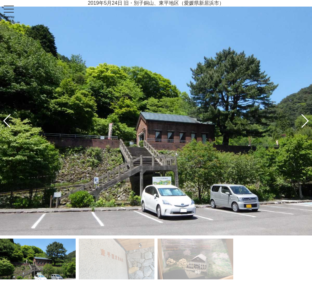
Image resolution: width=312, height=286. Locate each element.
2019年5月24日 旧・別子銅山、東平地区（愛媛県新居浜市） (156, 3)
